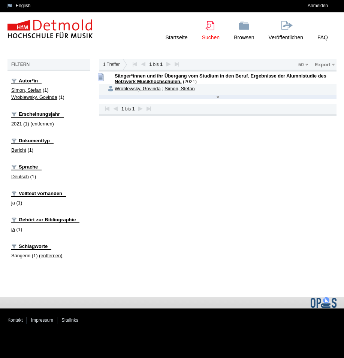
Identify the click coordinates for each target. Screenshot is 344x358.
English (23, 5)
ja (13, 203)
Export (323, 64)
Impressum (42, 320)
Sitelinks (69, 320)
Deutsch (20, 176)
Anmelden (318, 5)
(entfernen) (42, 124)
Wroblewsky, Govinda (34, 97)
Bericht (18, 150)
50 (301, 64)
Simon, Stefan (26, 90)
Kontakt (15, 320)
